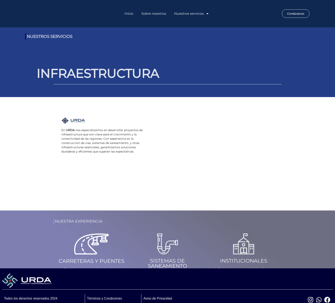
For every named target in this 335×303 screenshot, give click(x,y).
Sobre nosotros (153, 13)
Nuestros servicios (191, 13)
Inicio (129, 13)
